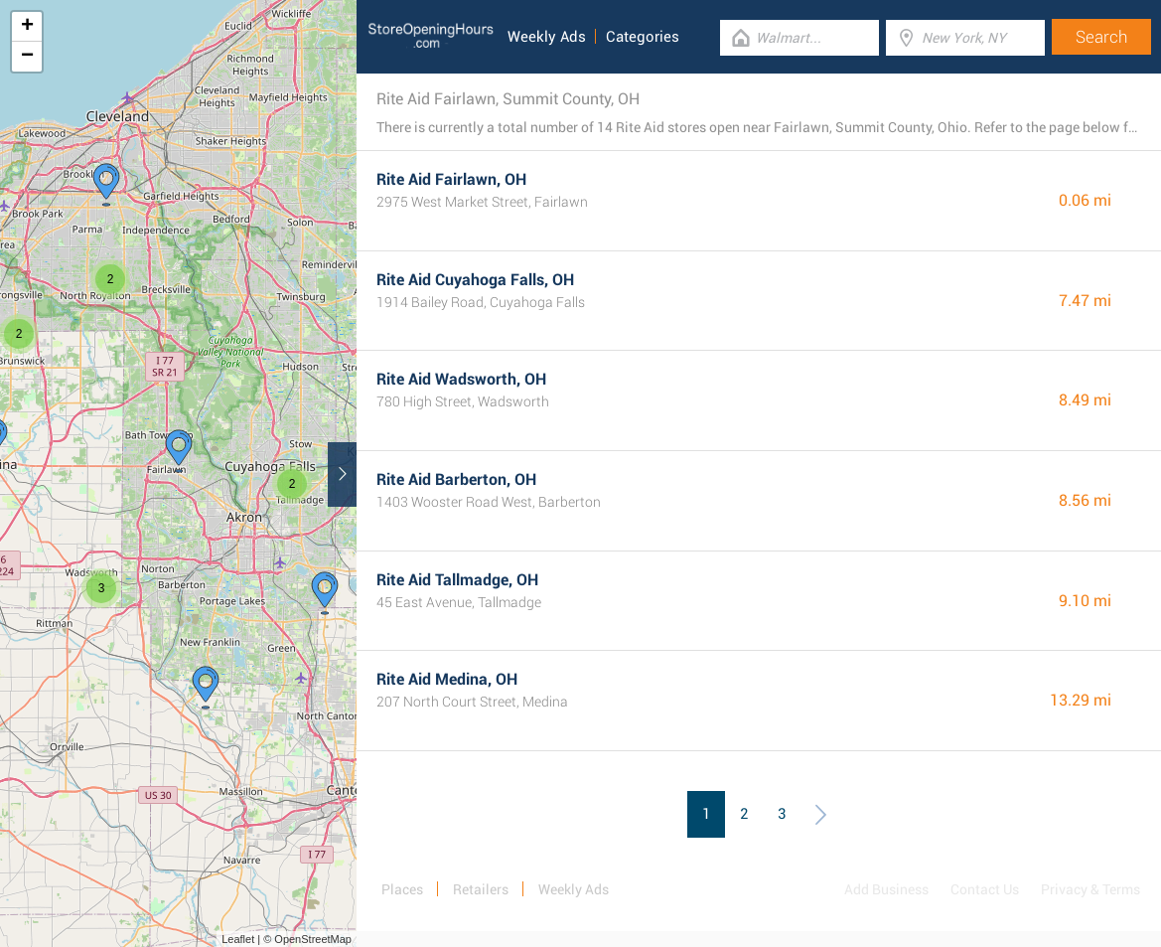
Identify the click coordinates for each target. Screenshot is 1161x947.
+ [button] (27, 27)
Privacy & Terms (1090, 889)
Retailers (480, 889)
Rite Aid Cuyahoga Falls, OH (475, 279)
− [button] (27, 57)
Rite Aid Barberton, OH (456, 479)
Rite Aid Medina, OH (446, 679)
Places (402, 889)
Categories (642, 37)
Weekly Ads (547, 37)
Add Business (886, 889)
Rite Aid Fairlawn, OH (451, 179)
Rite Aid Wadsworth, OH (461, 379)
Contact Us (984, 889)
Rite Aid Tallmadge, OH (457, 579)
